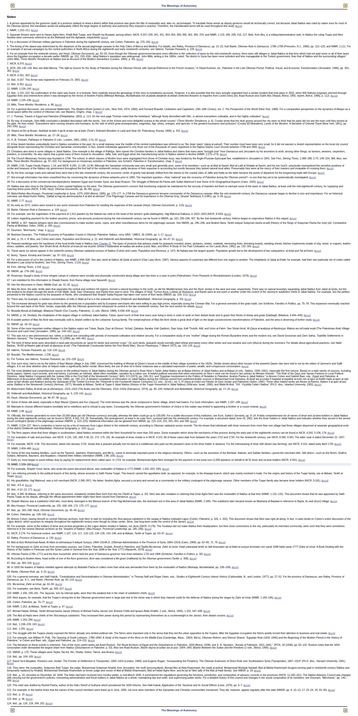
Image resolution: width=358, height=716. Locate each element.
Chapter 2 (104, 243)
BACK (238, 26)
